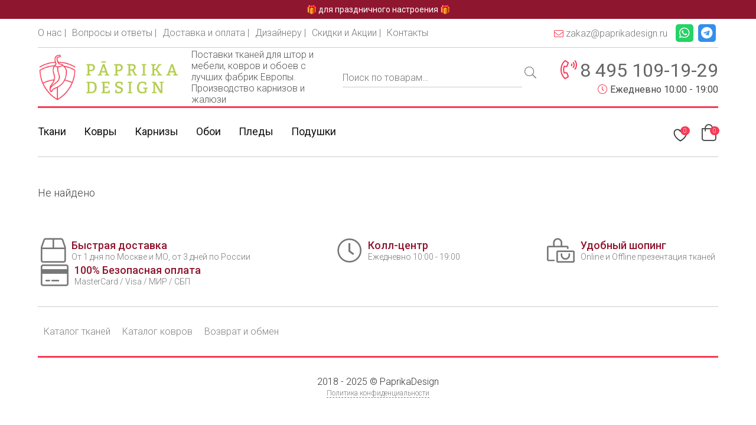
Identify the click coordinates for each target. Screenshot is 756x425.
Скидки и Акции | (346, 32)
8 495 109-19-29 (649, 70)
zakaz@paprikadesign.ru (610, 33)
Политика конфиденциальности (378, 393)
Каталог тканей (77, 331)
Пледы (256, 131)
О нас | (52, 32)
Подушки (313, 131)
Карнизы (156, 131)
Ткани (52, 131)
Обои (208, 131)
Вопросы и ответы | (114, 32)
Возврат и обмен (241, 331)
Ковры (100, 131)
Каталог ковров (157, 331)
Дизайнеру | (280, 32)
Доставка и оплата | (205, 32)
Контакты (407, 32)
